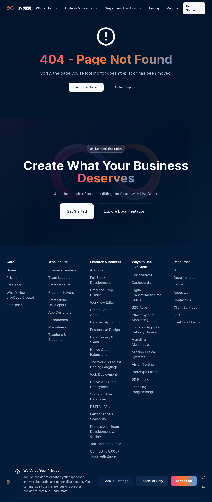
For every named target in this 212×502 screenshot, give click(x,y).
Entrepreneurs (59, 285)
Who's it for (47, 8)
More (172, 8)
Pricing (154, 8)
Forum (178, 285)
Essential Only (152, 481)
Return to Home (86, 87)
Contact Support (125, 87)
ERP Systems (142, 275)
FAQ (176, 315)
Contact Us (182, 300)
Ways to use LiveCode (123, 8)
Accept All (184, 481)
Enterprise (15, 305)
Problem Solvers (61, 292)
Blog (177, 270)
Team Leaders (59, 278)
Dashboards (141, 282)
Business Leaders (62, 270)
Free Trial (14, 285)
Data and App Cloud (106, 322)
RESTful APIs (100, 407)
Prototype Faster (145, 372)
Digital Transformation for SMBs (146, 295)
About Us (180, 292)
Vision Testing (143, 364)
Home (11, 270)
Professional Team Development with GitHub (104, 431)
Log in (205, 8)
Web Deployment (103, 374)
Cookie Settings (115, 481)
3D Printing (140, 379)
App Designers (59, 312)
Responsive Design (105, 330)
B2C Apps (140, 307)
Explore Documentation (124, 211)
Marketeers (57, 327)
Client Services (185, 307)
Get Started (191, 8)
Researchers (58, 320)
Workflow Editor (102, 302)
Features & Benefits (81, 8)
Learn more (59, 491)
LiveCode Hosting (187, 322)
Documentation (185, 278)
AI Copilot (97, 270)
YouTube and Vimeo (105, 444)
